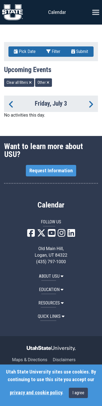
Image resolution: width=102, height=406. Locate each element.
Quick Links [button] (51, 316)
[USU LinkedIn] (71, 234)
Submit (79, 51)
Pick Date (25, 51)
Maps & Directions (29, 359)
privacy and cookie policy (36, 393)
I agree (78, 392)
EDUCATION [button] (51, 289)
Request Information (51, 171)
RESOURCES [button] (51, 303)
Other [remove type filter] (44, 82)
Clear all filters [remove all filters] (19, 82)
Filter (53, 51)
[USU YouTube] (51, 234)
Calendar (51, 205)
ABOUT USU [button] (51, 276)
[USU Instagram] (61, 234)
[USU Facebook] (31, 234)
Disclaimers (64, 359)
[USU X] (41, 234)
